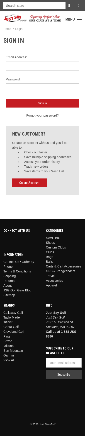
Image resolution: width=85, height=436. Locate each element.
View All (9, 360)
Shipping (9, 276)
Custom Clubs (56, 247)
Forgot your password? (42, 115)
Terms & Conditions (17, 271)
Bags (49, 257)
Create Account (29, 183)
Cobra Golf (11, 327)
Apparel (51, 285)
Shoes (50, 242)
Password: (13, 79)
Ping (6, 336)
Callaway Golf (13, 312)
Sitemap (9, 295)
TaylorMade (11, 317)
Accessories (54, 280)
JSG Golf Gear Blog (17, 290)
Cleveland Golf (13, 331)
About (7, 285)
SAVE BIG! (53, 238)
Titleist (7, 322)
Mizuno (8, 346)
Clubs (50, 252)
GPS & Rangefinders (60, 271)
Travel (50, 276)
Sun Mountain (13, 350)
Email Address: (16, 57)
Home (7, 28)
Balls (49, 261)
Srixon (7, 341)
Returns (9, 281)
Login (18, 28)
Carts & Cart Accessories (63, 266)
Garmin (8, 355)
